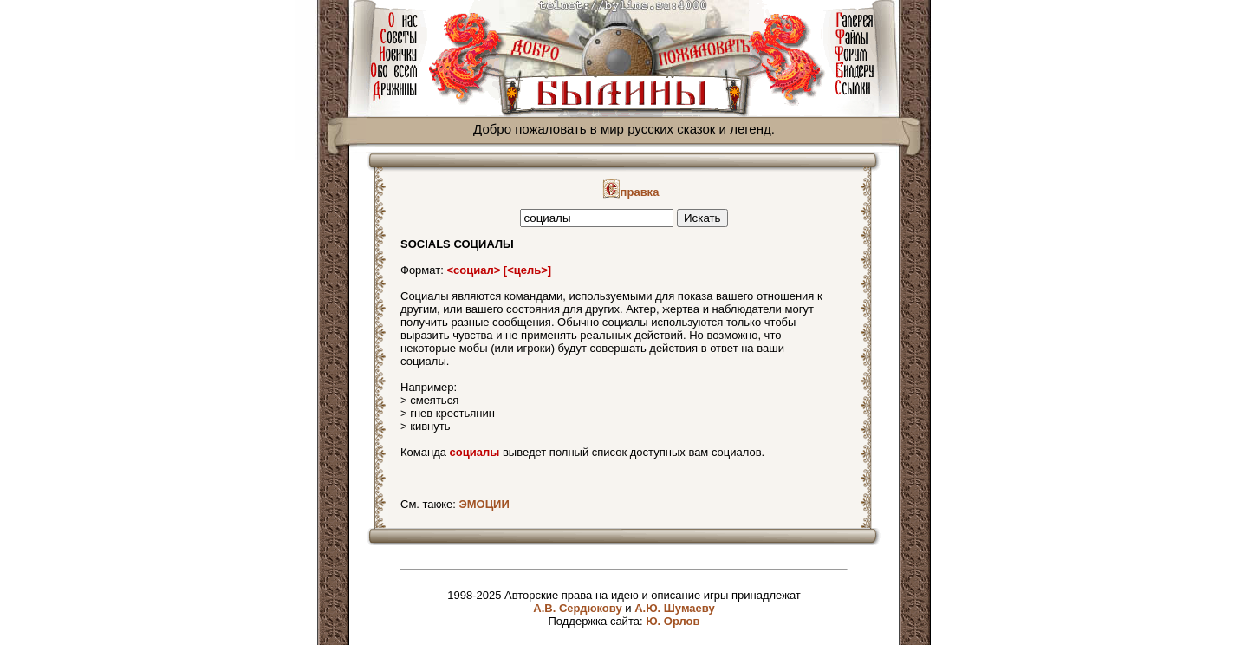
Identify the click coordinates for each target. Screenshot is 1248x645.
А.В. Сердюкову (577, 608)
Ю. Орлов (672, 621)
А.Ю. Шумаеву (674, 608)
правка (631, 192)
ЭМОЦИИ (483, 504)
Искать (702, 218)
